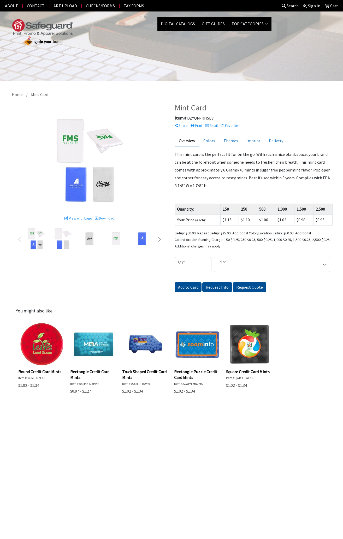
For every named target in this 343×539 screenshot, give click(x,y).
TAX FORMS (134, 5)
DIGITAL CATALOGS (178, 23)
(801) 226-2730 (304, 498)
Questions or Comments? (49, 476)
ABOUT (11, 5)
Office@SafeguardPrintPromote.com (284, 504)
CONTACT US (37, 458)
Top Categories (250, 24)
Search (290, 5)
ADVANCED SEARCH (43, 450)
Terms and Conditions (95, 465)
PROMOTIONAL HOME (46, 443)
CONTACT (36, 5)
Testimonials (87, 450)
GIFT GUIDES (213, 23)
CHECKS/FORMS (100, 5)
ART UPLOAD (65, 5)
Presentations (88, 443)
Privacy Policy (87, 458)
